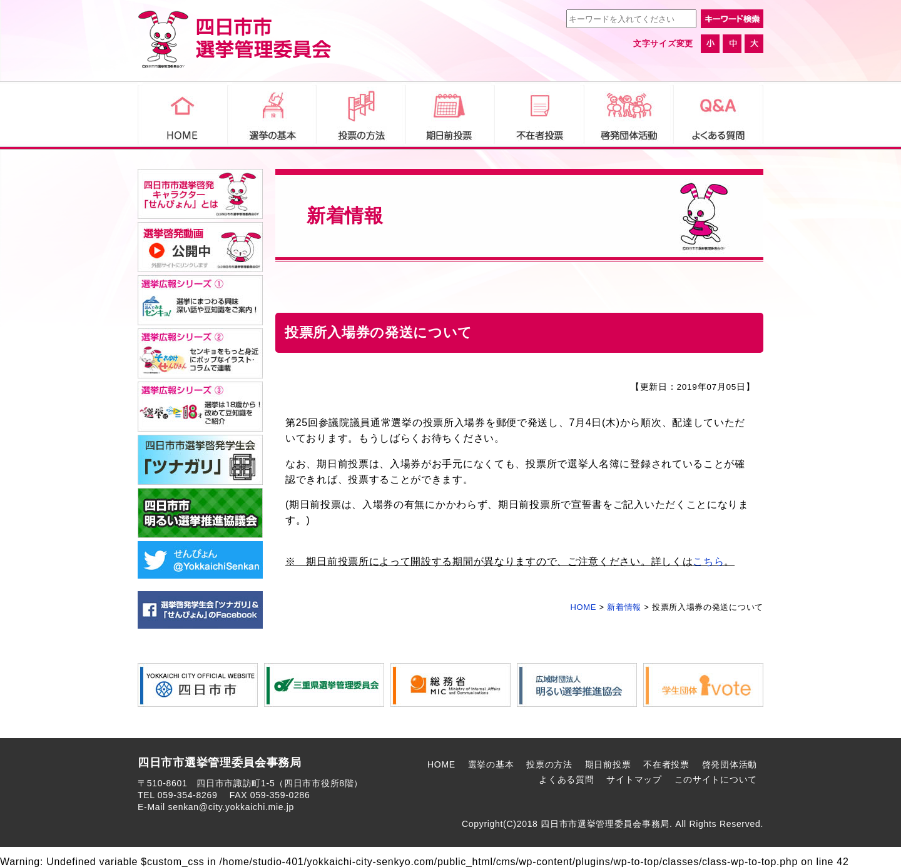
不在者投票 (666, 764)
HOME (441, 764)
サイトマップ (633, 779)
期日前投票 (608, 764)
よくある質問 (566, 779)
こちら (708, 561)
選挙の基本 (491, 764)
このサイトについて (715, 779)
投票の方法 (549, 764)
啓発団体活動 (729, 764)
